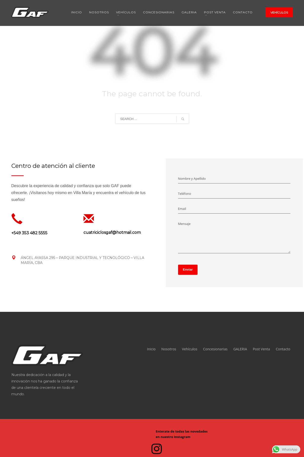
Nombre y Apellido (192, 178)
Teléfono (184, 193)
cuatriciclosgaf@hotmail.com (112, 232)
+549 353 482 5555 (29, 233)
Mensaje (184, 223)
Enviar (188, 269)
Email (182, 208)
